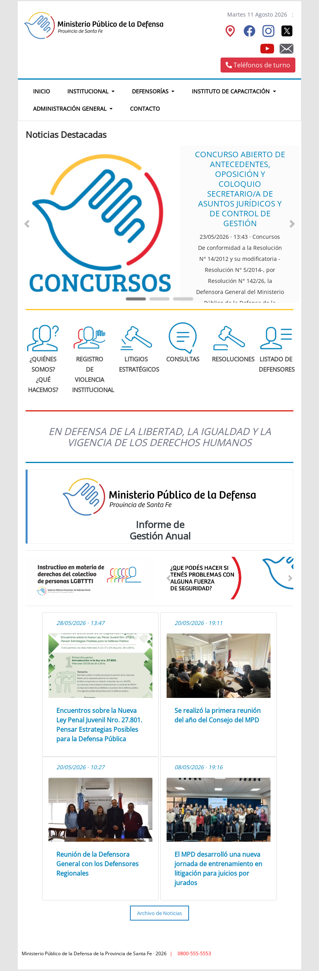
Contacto (145, 108)
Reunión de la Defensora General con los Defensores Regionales (97, 864)
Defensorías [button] (151, 91)
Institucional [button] (88, 91)
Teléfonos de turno (258, 65)
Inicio (46, 90)
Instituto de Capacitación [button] (231, 91)
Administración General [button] (70, 108)
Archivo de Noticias (159, 913)
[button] (27, 224)
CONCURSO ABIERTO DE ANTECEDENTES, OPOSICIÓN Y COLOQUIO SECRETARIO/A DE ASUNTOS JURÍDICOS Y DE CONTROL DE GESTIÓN (240, 189)
